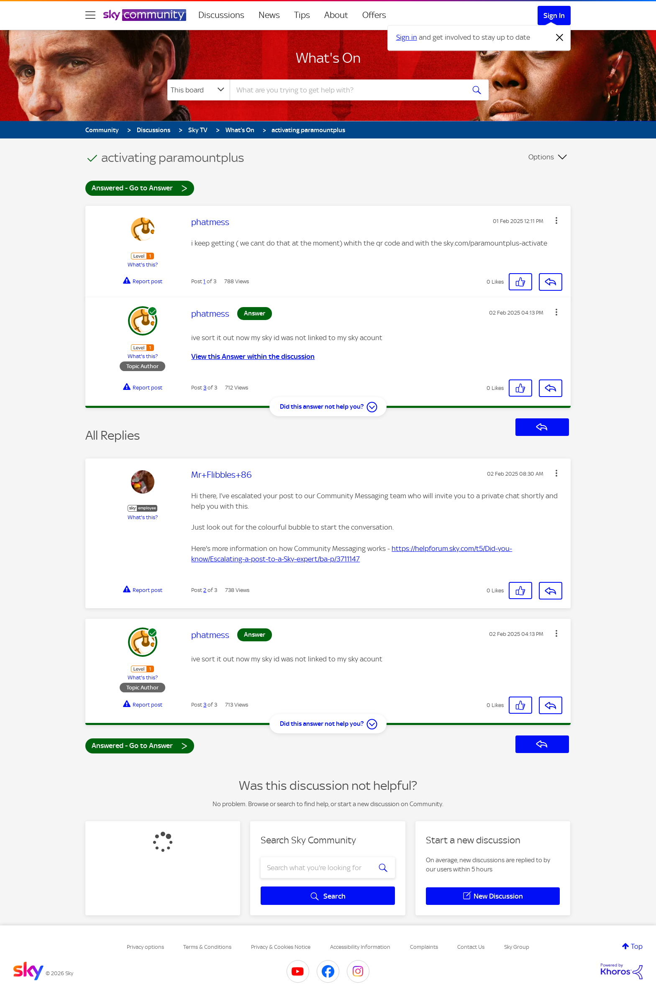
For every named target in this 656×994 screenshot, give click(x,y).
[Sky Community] (144, 15)
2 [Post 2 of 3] (204, 590)
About (336, 15)
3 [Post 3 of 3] (204, 387)
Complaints (424, 947)
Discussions (221, 15)
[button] (556, 220)
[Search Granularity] (198, 89)
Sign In (554, 15)
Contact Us (470, 947)
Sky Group (516, 947)
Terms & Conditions (207, 947)
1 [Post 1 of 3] (204, 281)
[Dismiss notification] (559, 37)
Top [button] (637, 946)
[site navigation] (90, 15)
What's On (328, 57)
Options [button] (541, 157)
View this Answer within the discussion (253, 356)
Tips (302, 15)
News (269, 15)
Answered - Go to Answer (140, 188)
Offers (374, 15)
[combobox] (346, 89)
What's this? (143, 264)
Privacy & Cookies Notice (280, 947)
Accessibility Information (360, 947)
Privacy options (145, 947)
